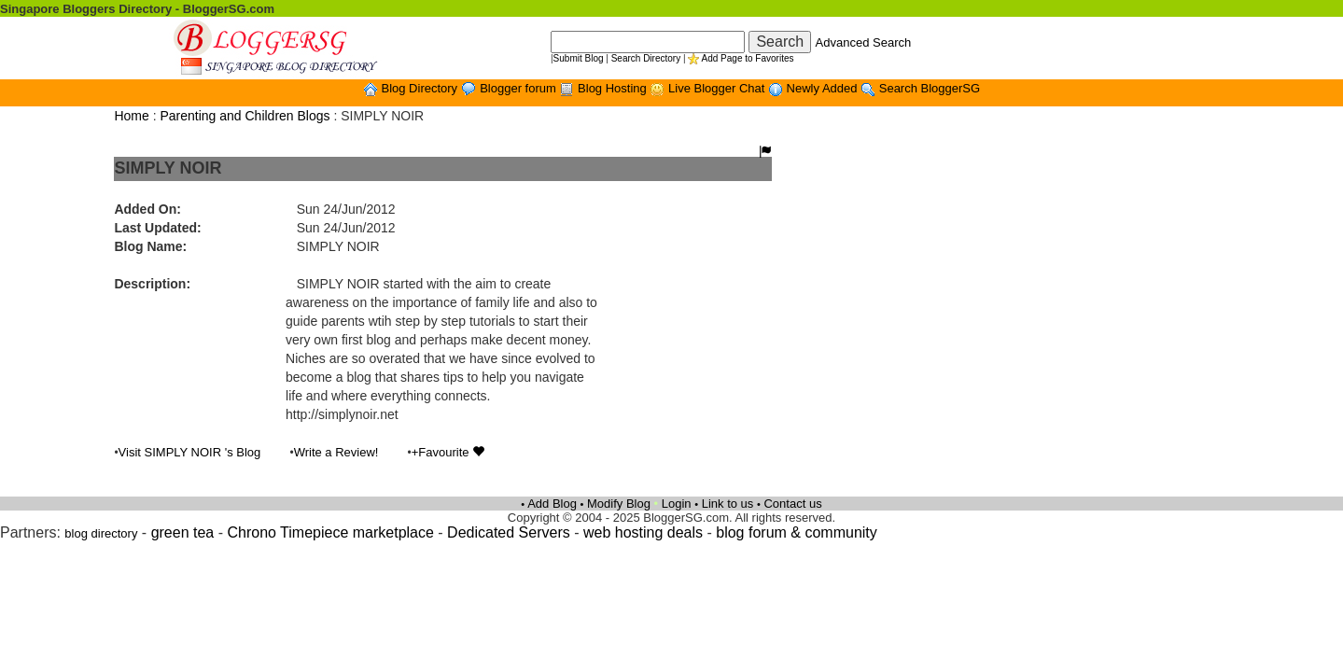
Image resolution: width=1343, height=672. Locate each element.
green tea (183, 532)
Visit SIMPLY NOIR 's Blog (190, 452)
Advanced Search (864, 42)
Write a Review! (336, 452)
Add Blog (552, 504)
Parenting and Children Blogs (244, 115)
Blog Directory (420, 88)
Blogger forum (519, 88)
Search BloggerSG (929, 88)
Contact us (792, 504)
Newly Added (824, 88)
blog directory (100, 533)
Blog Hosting (614, 88)
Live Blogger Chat (718, 88)
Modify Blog (619, 504)
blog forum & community (796, 532)
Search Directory (645, 58)
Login (677, 504)
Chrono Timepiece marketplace (330, 532)
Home (131, 115)
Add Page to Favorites (748, 58)
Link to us (728, 504)
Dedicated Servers (508, 532)
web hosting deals (643, 532)
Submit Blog (578, 58)
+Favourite (448, 452)
